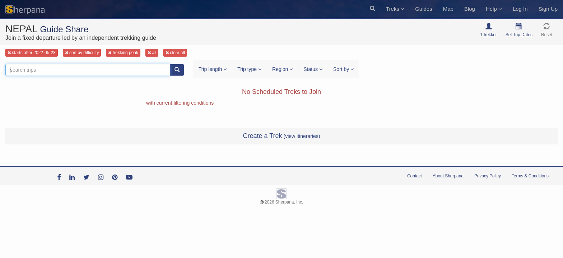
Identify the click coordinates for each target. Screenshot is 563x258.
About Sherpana (448, 175)
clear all (175, 52)
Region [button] (282, 69)
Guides (423, 9)
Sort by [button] (343, 69)
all (152, 52)
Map (448, 9)
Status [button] (312, 69)
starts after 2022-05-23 (32, 52)
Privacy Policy (487, 175)
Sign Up (548, 9)
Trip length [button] (213, 69)
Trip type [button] (249, 69)
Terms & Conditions (530, 175)
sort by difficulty (82, 52)
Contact (414, 175)
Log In (520, 9)
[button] (372, 9)
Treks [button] (395, 9)
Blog (469, 9)
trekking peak (123, 52)
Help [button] (494, 9)
